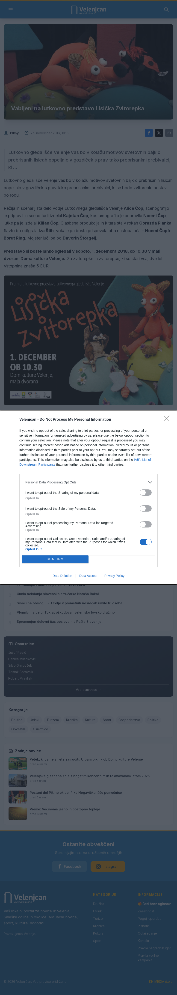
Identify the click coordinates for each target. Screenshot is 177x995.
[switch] (146, 492)
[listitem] (88, 482)
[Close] (168, 419)
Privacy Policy (114, 576)
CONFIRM (55, 559)
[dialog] (88, 497)
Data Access (88, 576)
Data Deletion (62, 576)
